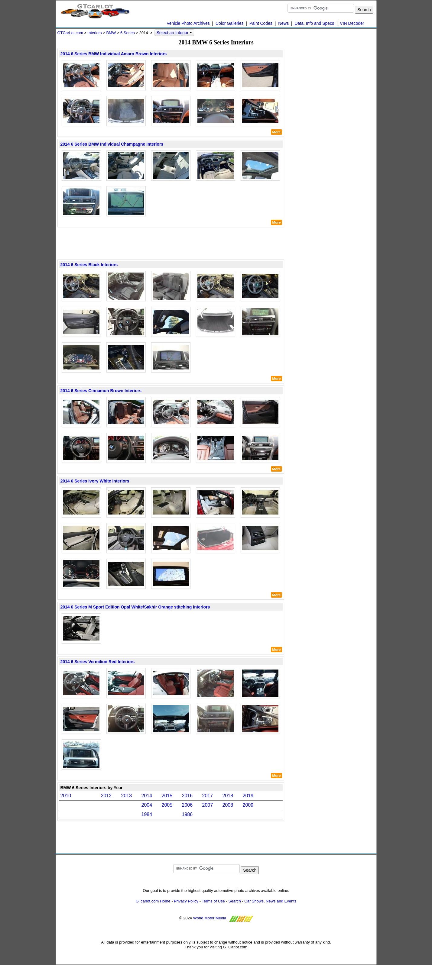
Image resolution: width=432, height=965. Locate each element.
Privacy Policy (186, 901)
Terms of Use (213, 901)
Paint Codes (260, 23)
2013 (126, 795)
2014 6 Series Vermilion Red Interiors (97, 661)
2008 (227, 805)
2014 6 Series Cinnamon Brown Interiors (100, 390)
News (283, 23)
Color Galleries (230, 23)
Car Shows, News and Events (270, 901)
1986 (187, 814)
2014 (146, 795)
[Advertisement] (171, 243)
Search (235, 901)
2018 (227, 795)
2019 (248, 795)
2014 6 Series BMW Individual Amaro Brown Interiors (113, 53)
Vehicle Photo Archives (188, 23)
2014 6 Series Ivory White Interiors (94, 481)
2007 (207, 805)
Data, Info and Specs (314, 23)
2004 (146, 805)
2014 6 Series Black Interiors (89, 264)
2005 (167, 805)
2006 (187, 805)
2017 (207, 795)
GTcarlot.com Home (153, 901)
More (276, 132)
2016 (187, 795)
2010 (65, 795)
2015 (167, 795)
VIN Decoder (352, 23)
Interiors (95, 33)
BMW (111, 33)
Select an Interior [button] (174, 32)
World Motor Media (209, 918)
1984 (146, 814)
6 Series (127, 33)
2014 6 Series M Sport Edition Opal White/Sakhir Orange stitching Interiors (135, 607)
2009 (248, 805)
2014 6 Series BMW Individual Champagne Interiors (112, 144)
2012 (106, 795)
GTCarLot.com (70, 33)
